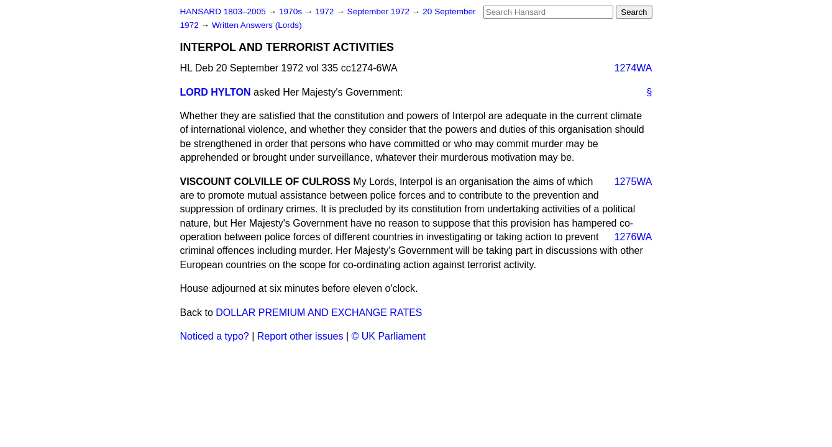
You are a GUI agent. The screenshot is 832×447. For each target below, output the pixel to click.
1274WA (633, 68)
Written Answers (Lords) (257, 25)
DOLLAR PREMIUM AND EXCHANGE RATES (319, 312)
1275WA (633, 181)
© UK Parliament (389, 336)
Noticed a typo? (214, 336)
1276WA (633, 237)
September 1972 (379, 11)
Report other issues (300, 336)
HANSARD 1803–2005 (223, 11)
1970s (291, 11)
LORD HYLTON (215, 92)
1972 (325, 11)
